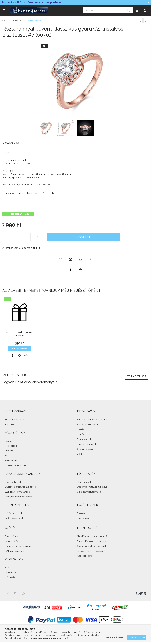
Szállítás (81, 434)
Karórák (9, 567)
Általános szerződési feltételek (92, 419)
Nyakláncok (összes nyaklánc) (92, 536)
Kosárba (83, 237)
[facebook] (70, 269)
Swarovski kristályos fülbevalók (92, 487)
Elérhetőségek (84, 439)
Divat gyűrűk (11, 536)
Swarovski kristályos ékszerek (91, 546)
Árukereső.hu (97, 609)
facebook (8, 593)
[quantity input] (38, 237)
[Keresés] (108, 10)
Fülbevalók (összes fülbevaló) (91, 541)
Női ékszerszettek (13, 513)
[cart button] (145, 10)
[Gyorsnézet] (13, 355)
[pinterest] (80, 269)
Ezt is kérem (19, 349)
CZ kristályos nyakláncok (17, 492)
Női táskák (10, 577)
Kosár (7, 455)
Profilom (9, 450)
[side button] (4, 10)
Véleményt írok (136, 376)
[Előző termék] (140, 20)
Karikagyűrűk (11, 541)
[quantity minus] (33, 237)
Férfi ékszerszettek (14, 518)
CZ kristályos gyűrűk (15, 551)
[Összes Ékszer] (4, 21)
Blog (79, 454)
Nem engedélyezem (114, 637)
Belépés (9, 441)
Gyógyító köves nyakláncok (18, 496)
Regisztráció (11, 446)
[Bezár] (148, 2)
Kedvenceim (11, 460)
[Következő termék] (146, 20)
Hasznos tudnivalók (86, 444)
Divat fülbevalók (85, 482)
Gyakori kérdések (85, 449)
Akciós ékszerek (85, 556)
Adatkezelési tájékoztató (89, 424)
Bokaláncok (83, 518)
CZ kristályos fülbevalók (89, 492)
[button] (60, 259)
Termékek (10, 424)
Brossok (81, 513)
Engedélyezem (136, 637)
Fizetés (80, 429)
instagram (15, 593)
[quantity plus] (42, 237)
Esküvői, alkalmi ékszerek (90, 551)
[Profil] (137, 10)
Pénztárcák (10, 572)
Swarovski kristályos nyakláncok (21, 487)
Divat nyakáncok (13, 482)
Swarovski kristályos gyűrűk (19, 546)
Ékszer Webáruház (14, 419)
